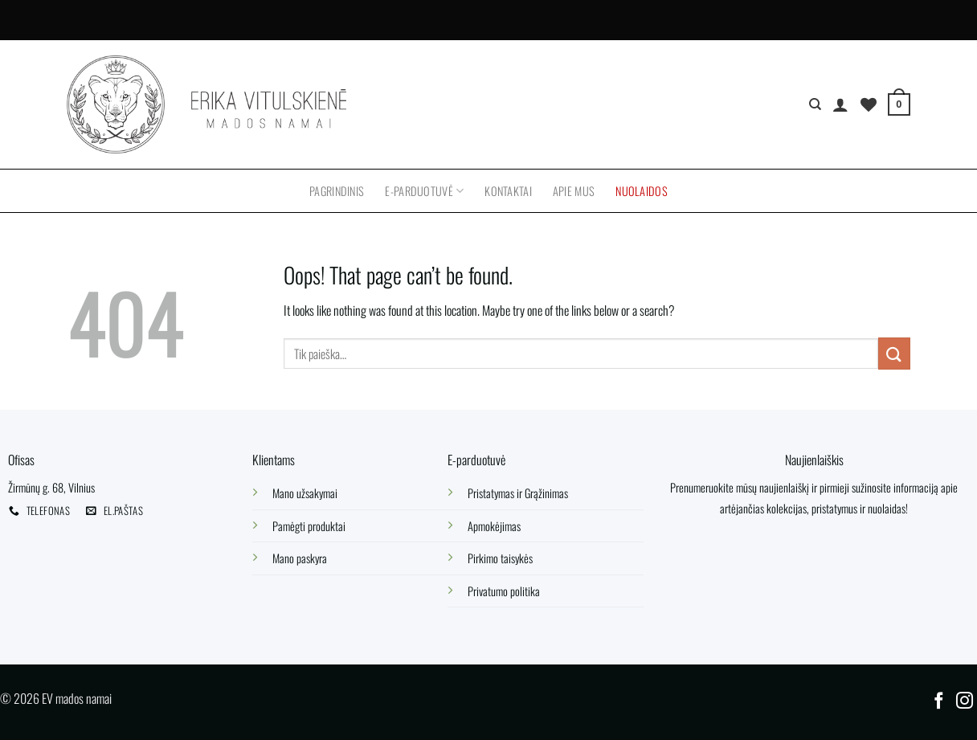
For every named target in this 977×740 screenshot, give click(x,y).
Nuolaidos (641, 190)
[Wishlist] (868, 104)
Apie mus (574, 190)
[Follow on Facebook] (938, 702)
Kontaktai (508, 190)
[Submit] (894, 353)
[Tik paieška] (815, 104)
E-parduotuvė (424, 190)
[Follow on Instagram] (964, 702)
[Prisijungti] (840, 104)
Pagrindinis (336, 190)
